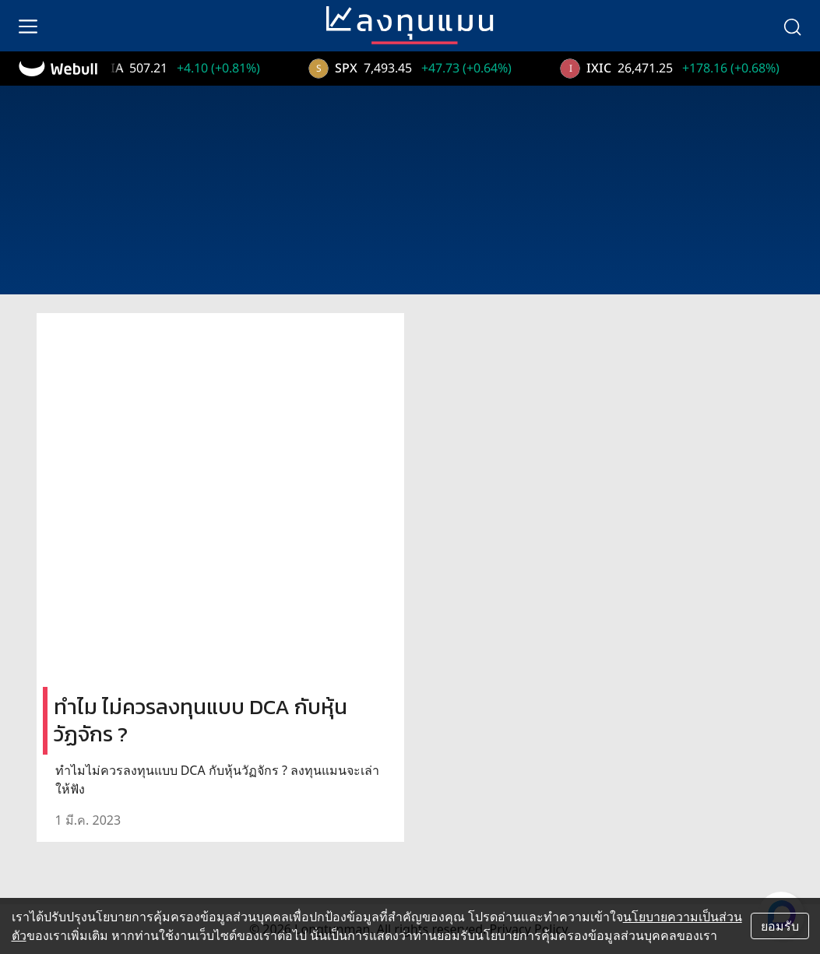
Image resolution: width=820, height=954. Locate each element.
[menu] (28, 25)
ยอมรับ (780, 926)
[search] (792, 25)
